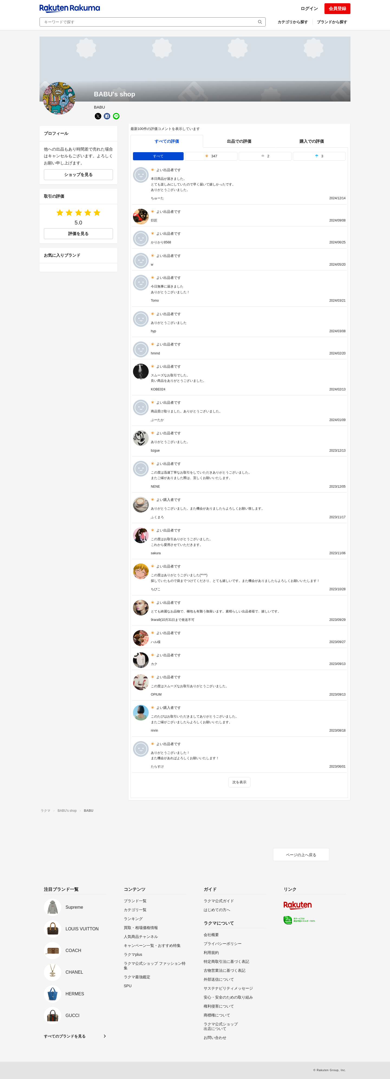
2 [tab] (265, 156)
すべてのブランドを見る (65, 1036)
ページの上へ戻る (301, 855)
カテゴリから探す (293, 22)
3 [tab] (319, 156)
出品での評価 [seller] (239, 141)
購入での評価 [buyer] (312, 141)
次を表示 (239, 782)
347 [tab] (211, 156)
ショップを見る (78, 174)
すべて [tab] (158, 156)
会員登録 (337, 8)
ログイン (309, 8)
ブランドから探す (332, 22)
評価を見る (78, 233)
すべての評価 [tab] (167, 141)
